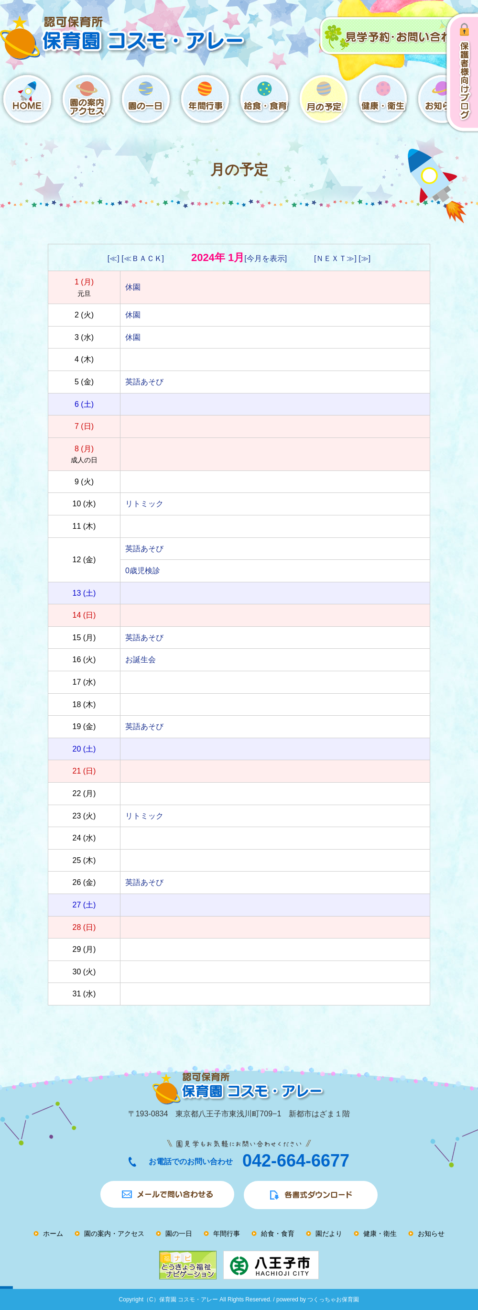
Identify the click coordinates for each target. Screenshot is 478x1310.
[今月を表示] (265, 258)
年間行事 (226, 1233)
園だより (328, 1233)
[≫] (364, 258)
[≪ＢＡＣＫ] (142, 258)
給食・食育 (277, 1233)
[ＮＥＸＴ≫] (335, 258)
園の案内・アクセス (114, 1233)
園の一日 (178, 1233)
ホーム (53, 1233)
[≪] (114, 258)
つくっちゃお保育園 (333, 1299)
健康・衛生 (380, 1233)
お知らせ (431, 1233)
